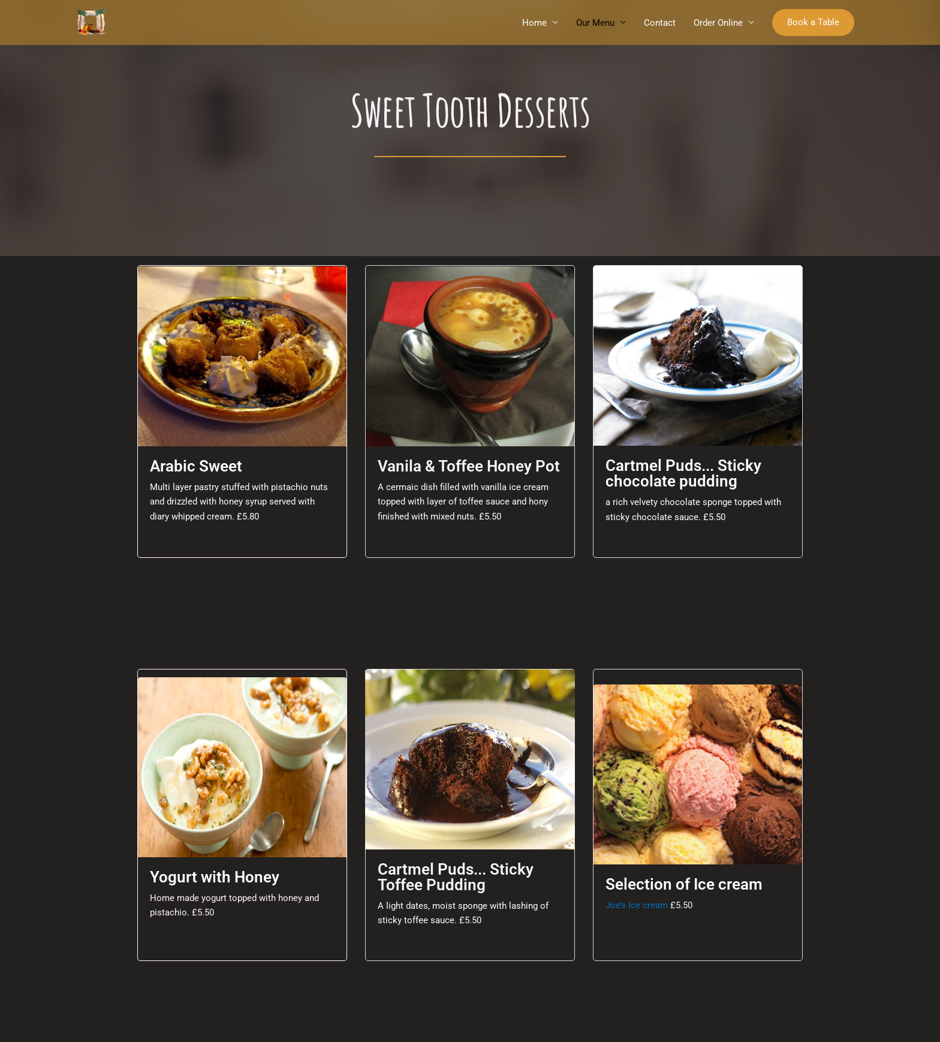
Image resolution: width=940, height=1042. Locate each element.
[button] (813, 22)
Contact (660, 22)
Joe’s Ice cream (637, 905)
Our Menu (595, 22)
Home (534, 22)
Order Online (718, 22)
